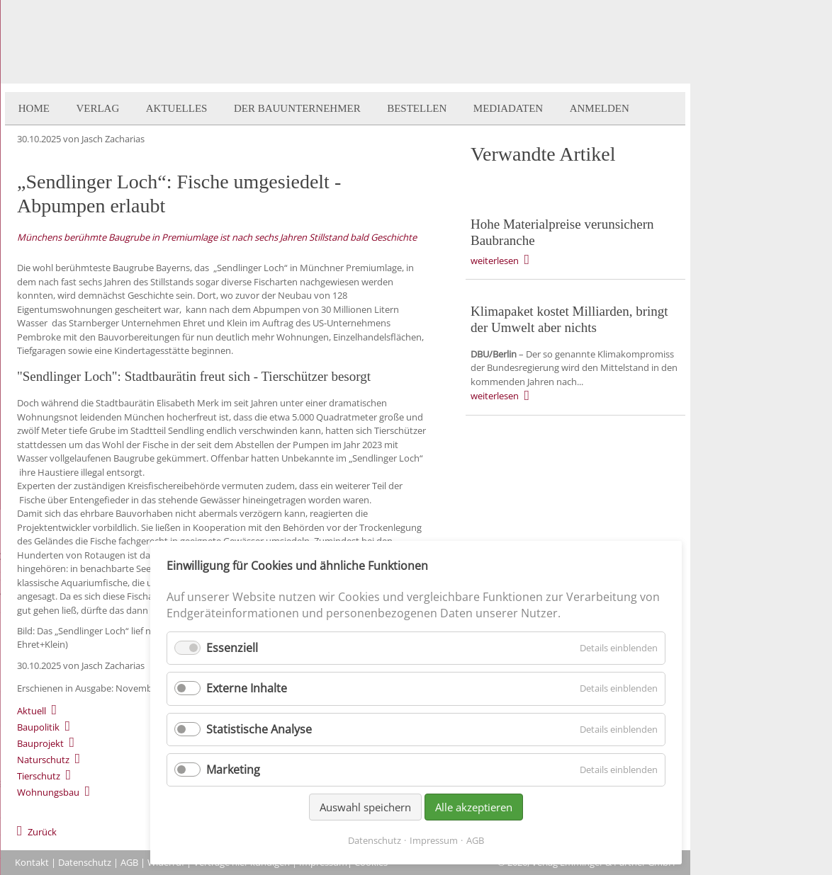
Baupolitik (38, 727)
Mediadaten (508, 108)
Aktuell (31, 710)
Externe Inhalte (246, 688)
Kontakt (32, 862)
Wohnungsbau (48, 792)
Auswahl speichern (365, 807)
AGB (129, 862)
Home (34, 108)
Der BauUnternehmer (297, 108)
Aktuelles (177, 108)
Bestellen (416, 108)
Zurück (42, 831)
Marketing (233, 769)
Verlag (97, 108)
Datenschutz (84, 862)
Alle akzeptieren (473, 807)
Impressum (434, 840)
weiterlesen (495, 260)
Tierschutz (38, 776)
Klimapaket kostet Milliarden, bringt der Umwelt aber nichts (569, 319)
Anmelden (599, 108)
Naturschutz (43, 759)
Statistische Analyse (259, 729)
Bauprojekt (40, 743)
